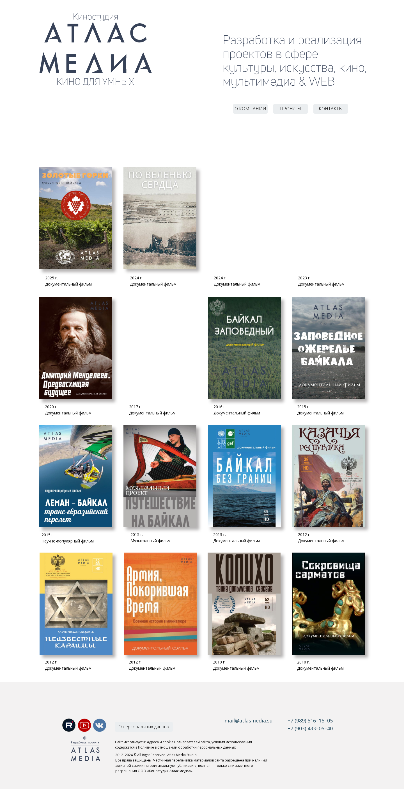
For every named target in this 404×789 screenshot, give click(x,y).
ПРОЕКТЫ (290, 109)
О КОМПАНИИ (250, 109)
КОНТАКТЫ (331, 109)
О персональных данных (143, 727)
